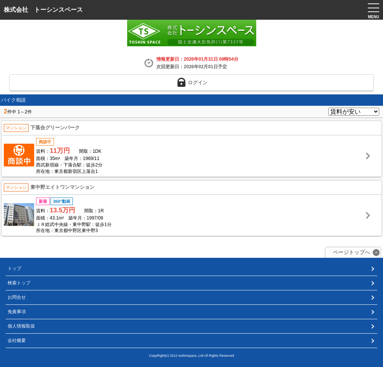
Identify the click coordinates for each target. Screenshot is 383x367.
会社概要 (17, 340)
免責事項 (17, 311)
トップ (14, 268)
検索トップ (19, 282)
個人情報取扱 (21, 326)
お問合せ (17, 297)
